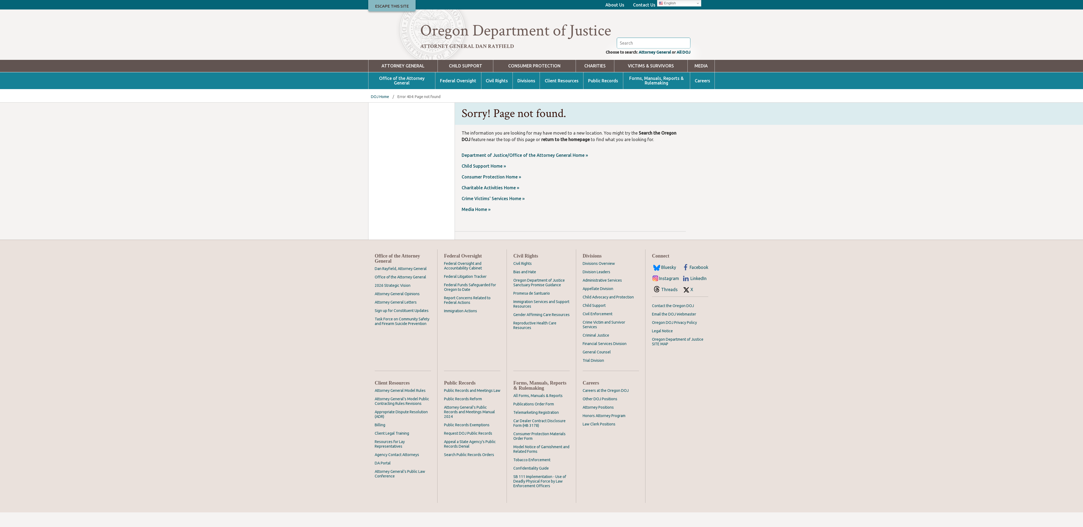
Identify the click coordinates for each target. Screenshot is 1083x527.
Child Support (465, 80)
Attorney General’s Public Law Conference (400, 488)
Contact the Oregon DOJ (673, 320)
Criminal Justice (596, 350)
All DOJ (682, 66)
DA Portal (383, 478)
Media (701, 80)
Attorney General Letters (396, 317)
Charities (595, 80)
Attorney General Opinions (397, 308)
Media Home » (476, 224)
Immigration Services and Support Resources (541, 318)
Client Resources (562, 95)
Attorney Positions (598, 422)
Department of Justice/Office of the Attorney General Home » (525, 169)
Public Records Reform (463, 413)
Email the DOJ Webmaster (674, 329)
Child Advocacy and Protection (608, 312)
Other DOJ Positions (600, 413)
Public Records (603, 95)
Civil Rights (497, 95)
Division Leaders (596, 286)
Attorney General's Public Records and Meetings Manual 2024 (469, 426)
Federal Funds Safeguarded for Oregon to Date (470, 301)
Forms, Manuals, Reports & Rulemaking (656, 95)
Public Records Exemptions (467, 439)
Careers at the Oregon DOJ (606, 405)
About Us (614, 4)
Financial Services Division (605, 358)
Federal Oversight (458, 95)
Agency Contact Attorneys (397, 469)
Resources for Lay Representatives (390, 458)
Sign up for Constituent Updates (402, 325)
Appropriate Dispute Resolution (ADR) (401, 428)
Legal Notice (662, 345)
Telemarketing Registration (536, 427)
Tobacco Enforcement (531, 474)
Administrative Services (602, 295)
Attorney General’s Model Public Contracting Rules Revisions (402, 415)
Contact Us (644, 4)
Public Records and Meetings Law (472, 405)
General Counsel (597, 367)
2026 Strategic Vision (392, 300)
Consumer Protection (534, 80)
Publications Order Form (533, 419)
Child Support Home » (484, 180)
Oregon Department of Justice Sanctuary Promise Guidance (539, 297)
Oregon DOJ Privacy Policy (674, 337)
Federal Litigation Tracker (465, 291)
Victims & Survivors (651, 80)
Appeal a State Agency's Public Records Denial (470, 458)
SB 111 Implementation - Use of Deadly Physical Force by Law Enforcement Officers (539, 496)
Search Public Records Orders (469, 469)
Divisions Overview (599, 278)
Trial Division (593, 375)
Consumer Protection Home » (491, 191)
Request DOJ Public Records (468, 448)
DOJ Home (380, 111)
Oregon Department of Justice (515, 30)
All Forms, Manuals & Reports (538, 410)
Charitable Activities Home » (490, 202)
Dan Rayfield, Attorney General (401, 283)
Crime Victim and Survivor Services (604, 339)
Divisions (526, 95)
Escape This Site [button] (392, 6)
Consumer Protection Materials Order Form (539, 450)
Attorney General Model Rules (400, 405)
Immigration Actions (460, 325)
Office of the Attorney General (402, 95)
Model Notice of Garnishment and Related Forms (541, 463)
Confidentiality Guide (531, 483)
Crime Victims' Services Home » (493, 213)
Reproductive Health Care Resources (534, 340)
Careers (702, 95)
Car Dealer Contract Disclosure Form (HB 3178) (539, 437)
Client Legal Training (392, 448)
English (667, 3)
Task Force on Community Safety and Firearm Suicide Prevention (402, 335)
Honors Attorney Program (604, 430)
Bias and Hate (524, 286)
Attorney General (651, 66)
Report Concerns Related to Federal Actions (467, 314)
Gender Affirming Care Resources (541, 329)
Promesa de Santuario (531, 308)
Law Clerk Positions (599, 439)
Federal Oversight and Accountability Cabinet (463, 280)
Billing (380, 439)
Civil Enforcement (597, 328)
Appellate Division (598, 303)
